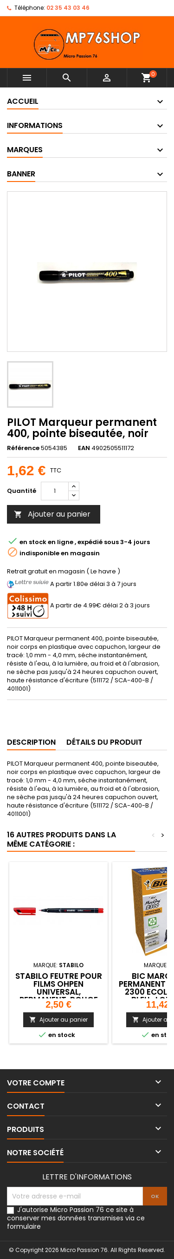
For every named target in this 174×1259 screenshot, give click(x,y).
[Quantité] (55, 491)
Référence (23, 448)
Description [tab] (31, 742)
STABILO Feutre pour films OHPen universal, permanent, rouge (58, 987)
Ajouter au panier (52, 514)
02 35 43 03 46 (68, 8)
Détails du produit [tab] (104, 742)
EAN (84, 448)
